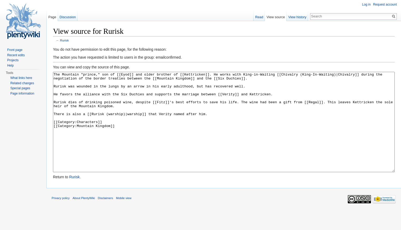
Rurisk (64, 40)
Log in (366, 4)
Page (52, 17)
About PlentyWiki (84, 217)
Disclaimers (105, 217)
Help (10, 65)
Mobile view (123, 217)
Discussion (68, 17)
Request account (385, 4)
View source (276, 17)
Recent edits (16, 55)
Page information (22, 93)
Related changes (22, 83)
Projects (12, 60)
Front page (14, 50)
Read (259, 17)
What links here (21, 78)
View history (297, 17)
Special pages (20, 88)
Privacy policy (61, 217)
